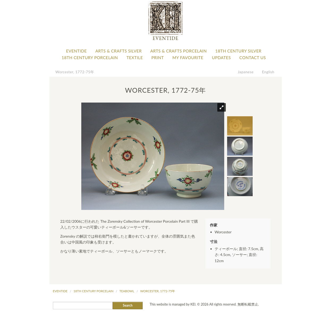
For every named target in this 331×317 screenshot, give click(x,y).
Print (157, 57)
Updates (221, 57)
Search (128, 305)
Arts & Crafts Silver (118, 50)
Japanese (246, 72)
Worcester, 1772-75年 (75, 72)
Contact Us (252, 57)
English (268, 72)
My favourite (187, 57)
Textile (134, 57)
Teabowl (127, 291)
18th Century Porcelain (90, 57)
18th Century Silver (238, 50)
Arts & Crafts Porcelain (178, 50)
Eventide (76, 50)
